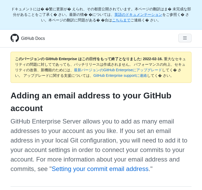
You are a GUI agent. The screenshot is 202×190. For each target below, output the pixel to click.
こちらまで (121, 20)
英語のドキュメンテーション (138, 14)
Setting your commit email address (100, 168)
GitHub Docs (33, 38)
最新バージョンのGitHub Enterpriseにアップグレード (118, 70)
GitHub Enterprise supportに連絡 (120, 75)
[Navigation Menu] (184, 38)
